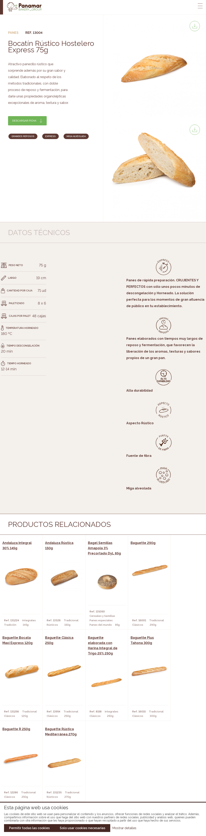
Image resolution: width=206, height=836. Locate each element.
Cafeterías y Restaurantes (60, 769)
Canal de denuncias (171, 791)
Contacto (21, 781)
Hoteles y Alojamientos (58, 787)
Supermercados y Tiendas (59, 781)
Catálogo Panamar (100, 775)
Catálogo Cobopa (100, 781)
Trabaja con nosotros (171, 766)
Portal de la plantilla (171, 778)
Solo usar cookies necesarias (82, 828)
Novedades (94, 769)
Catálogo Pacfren (100, 793)
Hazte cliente (23, 787)
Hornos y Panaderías (56, 775)
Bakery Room (23, 775)
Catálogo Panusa (99, 787)
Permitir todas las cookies (29, 828)
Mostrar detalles (124, 828)
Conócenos (22, 769)
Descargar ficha (24, 120)
